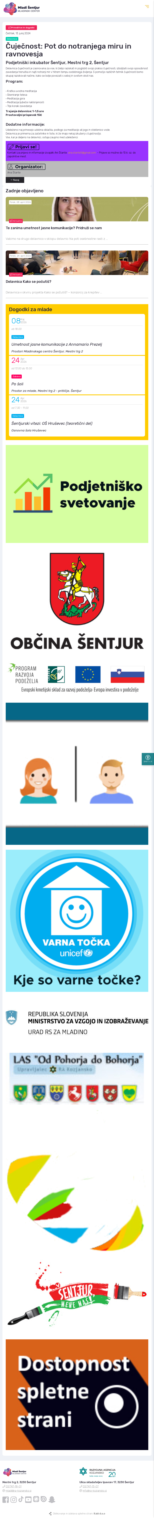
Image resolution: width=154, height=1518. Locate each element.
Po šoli (17, 384)
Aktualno (16, 221)
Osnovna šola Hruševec (28, 430)
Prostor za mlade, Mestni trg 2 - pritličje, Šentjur (46, 391)
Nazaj (15, 180)
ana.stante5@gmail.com (82, 152)
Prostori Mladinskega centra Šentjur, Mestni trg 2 (47, 351)
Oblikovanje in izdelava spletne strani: (79, 1513)
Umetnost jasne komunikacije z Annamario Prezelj (56, 344)
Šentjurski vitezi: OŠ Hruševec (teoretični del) (51, 423)
